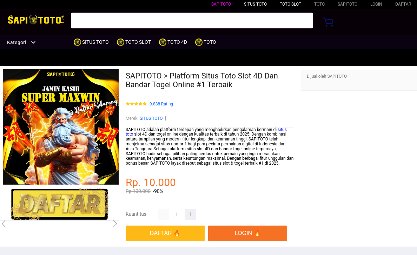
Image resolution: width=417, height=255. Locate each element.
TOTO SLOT (290, 4)
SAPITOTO (221, 4)
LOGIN (376, 4)
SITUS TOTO (151, 118)
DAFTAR (403, 4)
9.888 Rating (161, 104)
